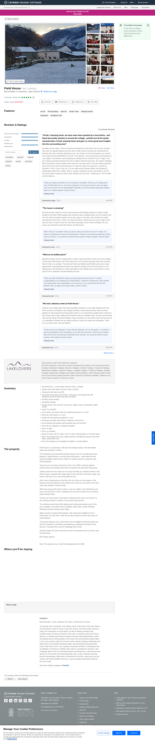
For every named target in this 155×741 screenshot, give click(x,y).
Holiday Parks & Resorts (103, 7)
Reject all (119, 733)
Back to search (12, 19)
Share (112, 88)
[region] (77, 733)
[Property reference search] (29, 7)
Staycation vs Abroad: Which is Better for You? (131, 708)
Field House (12, 88)
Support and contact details (89, 698)
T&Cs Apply (77, 14)
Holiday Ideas (134, 7)
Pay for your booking (86, 716)
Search (33, 152)
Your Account (144, 2)
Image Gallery (15, 81)
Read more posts (122, 714)
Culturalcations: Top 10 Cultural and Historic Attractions (131, 699)
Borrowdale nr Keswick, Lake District (30, 91)
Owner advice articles (87, 719)
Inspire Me (83, 722)
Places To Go (117, 7)
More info (83, 710)
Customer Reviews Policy (88, 713)
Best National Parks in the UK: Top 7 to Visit (130, 711)
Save (103, 88)
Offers (126, 7)
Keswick (65, 665)
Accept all (133, 733)
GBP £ (132, 2)
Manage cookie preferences (89, 707)
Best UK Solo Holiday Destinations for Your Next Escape (130, 704)
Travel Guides (145, 7)
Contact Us (124, 2)
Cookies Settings (103, 733)
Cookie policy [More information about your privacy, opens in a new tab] (12, 739)
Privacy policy (84, 701)
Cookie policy (84, 704)
